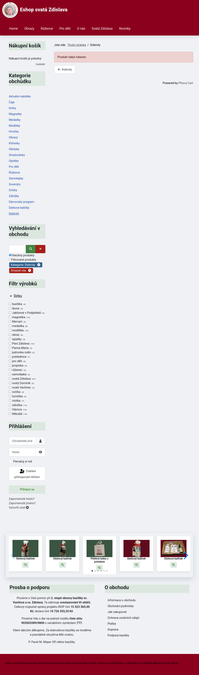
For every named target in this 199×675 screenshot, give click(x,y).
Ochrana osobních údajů (123, 618)
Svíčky (13, 190)
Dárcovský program (21, 202)
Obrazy (29, 28)
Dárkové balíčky (19, 207)
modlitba (19, 330)
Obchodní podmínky (121, 606)
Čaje (12, 102)
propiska (18, 365)
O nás (81, 28)
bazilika (17, 304)
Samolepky (16, 178)
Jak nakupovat (117, 612)
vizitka (16, 401)
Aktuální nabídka (20, 96)
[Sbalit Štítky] (11, 296)
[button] (25, 565)
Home (13, 28)
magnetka (19, 317)
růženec (17, 370)
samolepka (20, 374)
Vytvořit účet (19, 507)
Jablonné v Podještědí (27, 313)
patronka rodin (22, 352)
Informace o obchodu (122, 600)
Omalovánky (17, 155)
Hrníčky (14, 131)
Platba (112, 623)
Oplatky (14, 161)
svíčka (16, 392)
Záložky (14, 196)
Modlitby (14, 125)
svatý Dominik (22, 383)
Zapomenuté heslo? (22, 499)
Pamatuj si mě (22, 461)
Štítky (18, 296)
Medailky (15, 120)
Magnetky (15, 114)
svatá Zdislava (22, 379)
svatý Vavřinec (22, 387)
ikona (16, 308)
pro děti (17, 361)
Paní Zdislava (22, 343)
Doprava (113, 629)
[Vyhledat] (17, 249)
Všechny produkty (22, 255)
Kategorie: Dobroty (23, 265)
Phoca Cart (186, 83)
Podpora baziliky (118, 635)
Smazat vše (18, 270)
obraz (16, 335)
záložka (18, 405)
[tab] (27, 355)
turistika (18, 396)
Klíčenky (14, 143)
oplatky (17, 339)
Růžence (47, 28)
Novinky (124, 28)
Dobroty (14, 213)
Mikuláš (18, 414)
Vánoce (18, 409)
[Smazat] (40, 249)
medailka (18, 326)
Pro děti (65, 28)
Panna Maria (21, 348)
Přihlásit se (27, 489)
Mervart (17, 321)
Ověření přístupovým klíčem (27, 474)
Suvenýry (15, 184)
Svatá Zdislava (102, 28)
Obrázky (14, 149)
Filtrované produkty (22, 259)
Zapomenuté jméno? (22, 503)
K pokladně (40, 64)
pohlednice (20, 357)
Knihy (12, 108)
